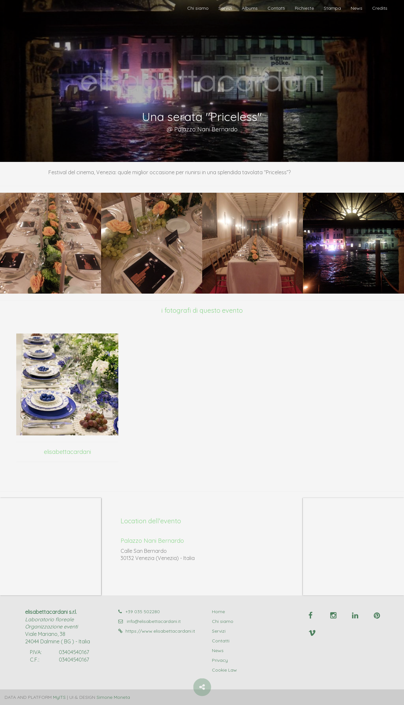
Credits (379, 8)
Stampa (332, 8)
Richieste (304, 8)
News (356, 8)
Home (218, 611)
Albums (250, 8)
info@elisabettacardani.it (149, 621)
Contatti (276, 8)
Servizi (225, 8)
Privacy (220, 660)
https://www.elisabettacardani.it (156, 631)
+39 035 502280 (139, 611)
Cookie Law (224, 670)
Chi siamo (198, 8)
